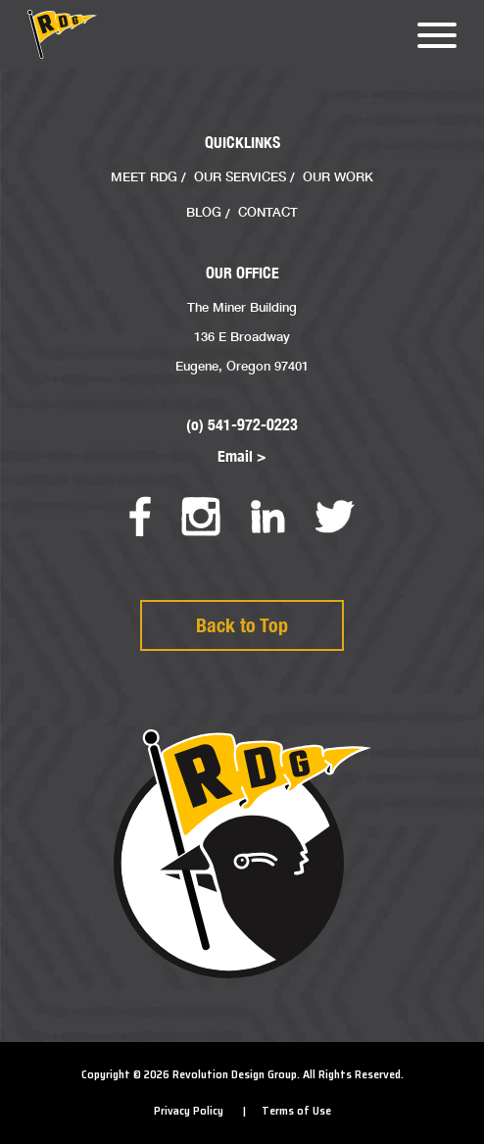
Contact (268, 212)
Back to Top (242, 625)
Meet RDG (144, 176)
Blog (203, 212)
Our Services (240, 176)
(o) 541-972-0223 (242, 425)
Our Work (338, 176)
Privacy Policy (188, 1111)
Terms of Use (296, 1111)
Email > (242, 456)
